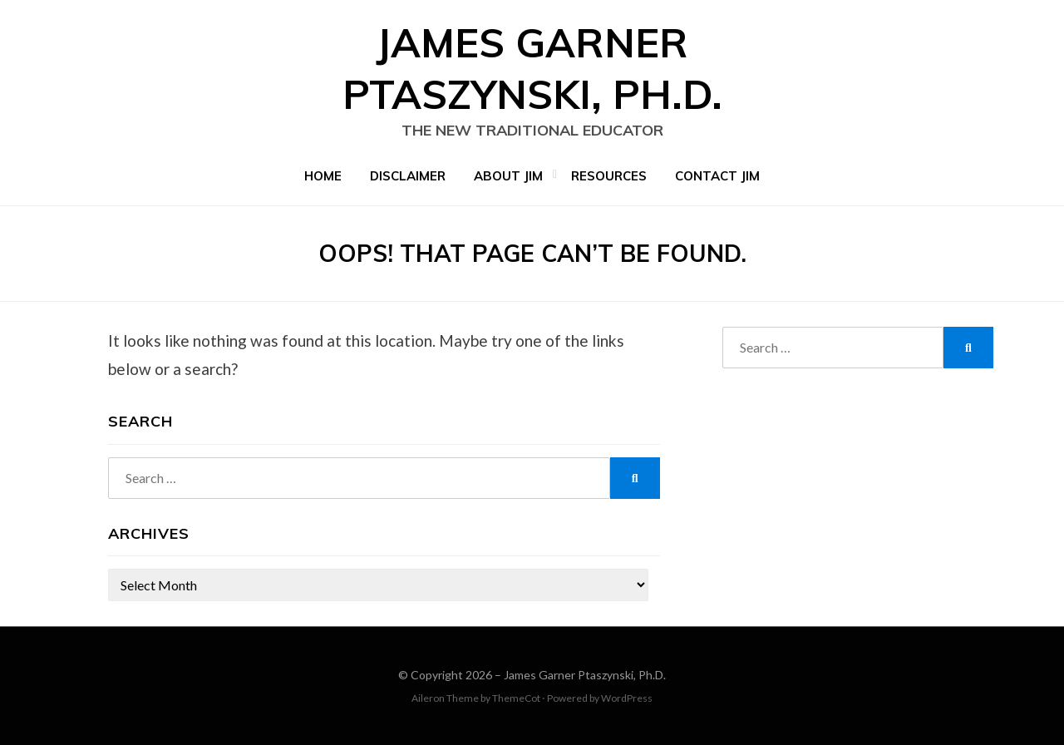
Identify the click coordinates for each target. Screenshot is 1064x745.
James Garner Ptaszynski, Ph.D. (585, 675)
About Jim (508, 176)
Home (323, 176)
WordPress (627, 698)
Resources (609, 176)
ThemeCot (516, 698)
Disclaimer (408, 176)
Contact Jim (717, 176)
